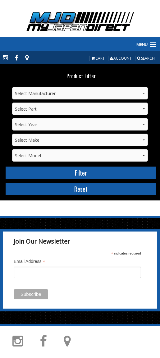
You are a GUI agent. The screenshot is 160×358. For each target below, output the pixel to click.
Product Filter (81, 76)
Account (121, 58)
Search (146, 58)
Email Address (29, 262)
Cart (98, 58)
